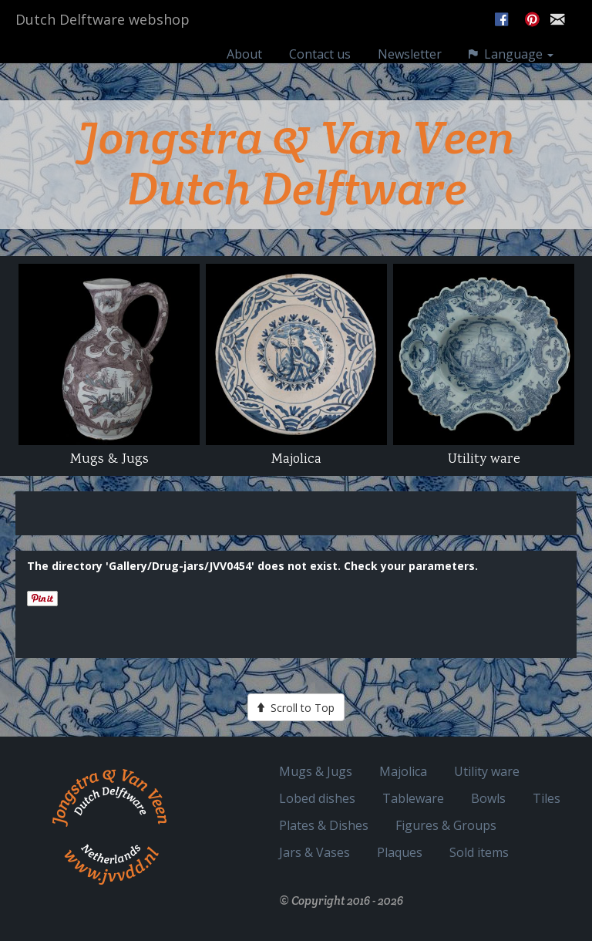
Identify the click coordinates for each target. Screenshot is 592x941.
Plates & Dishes (323, 825)
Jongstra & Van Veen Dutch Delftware (296, 163)
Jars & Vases (314, 852)
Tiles (546, 798)
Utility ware (487, 771)
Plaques (399, 852)
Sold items (479, 852)
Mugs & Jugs (315, 771)
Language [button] (511, 69)
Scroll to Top (296, 707)
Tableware (413, 798)
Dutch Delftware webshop (102, 34)
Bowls (488, 798)
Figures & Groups (445, 825)
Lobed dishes (317, 798)
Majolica (403, 771)
